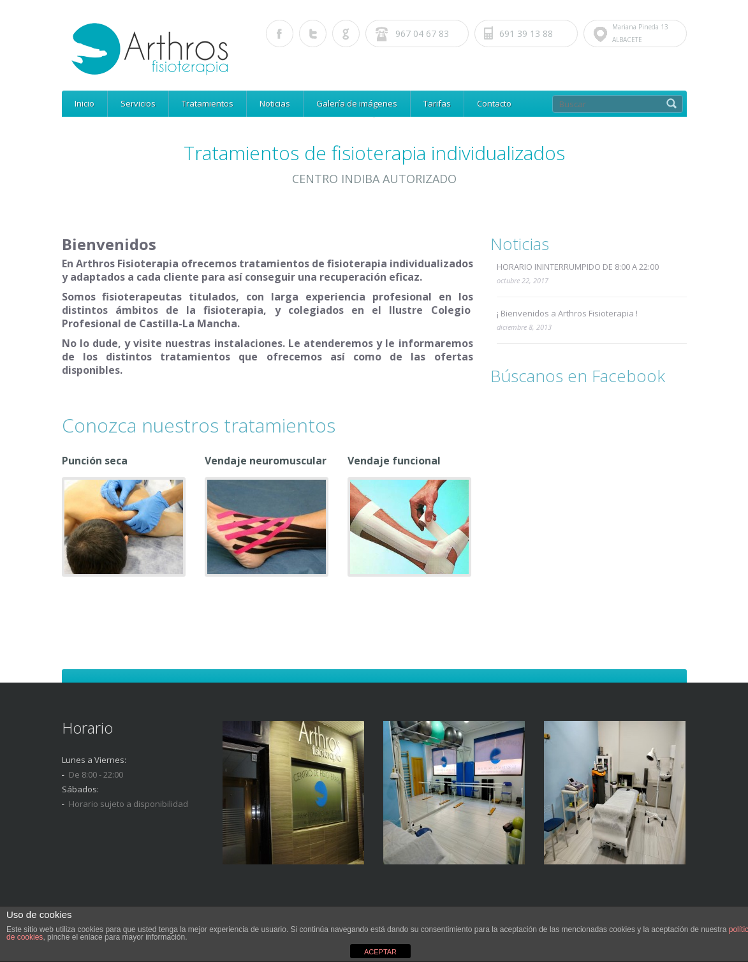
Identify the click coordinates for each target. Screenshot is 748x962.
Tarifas (437, 103)
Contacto (494, 103)
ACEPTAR (380, 952)
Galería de (356, 103)
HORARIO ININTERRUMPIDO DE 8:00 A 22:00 (578, 266)
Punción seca (95, 461)
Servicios (138, 103)
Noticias (275, 103)
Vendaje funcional (394, 461)
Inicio (84, 103)
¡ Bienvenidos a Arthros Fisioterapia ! (567, 313)
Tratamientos (207, 103)
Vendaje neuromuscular (265, 461)
